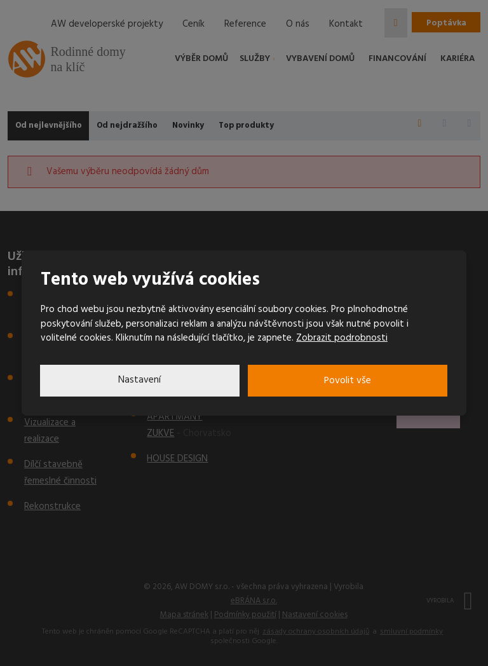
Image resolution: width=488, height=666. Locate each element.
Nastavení (140, 380)
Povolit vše (348, 380)
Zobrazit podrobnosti (342, 338)
